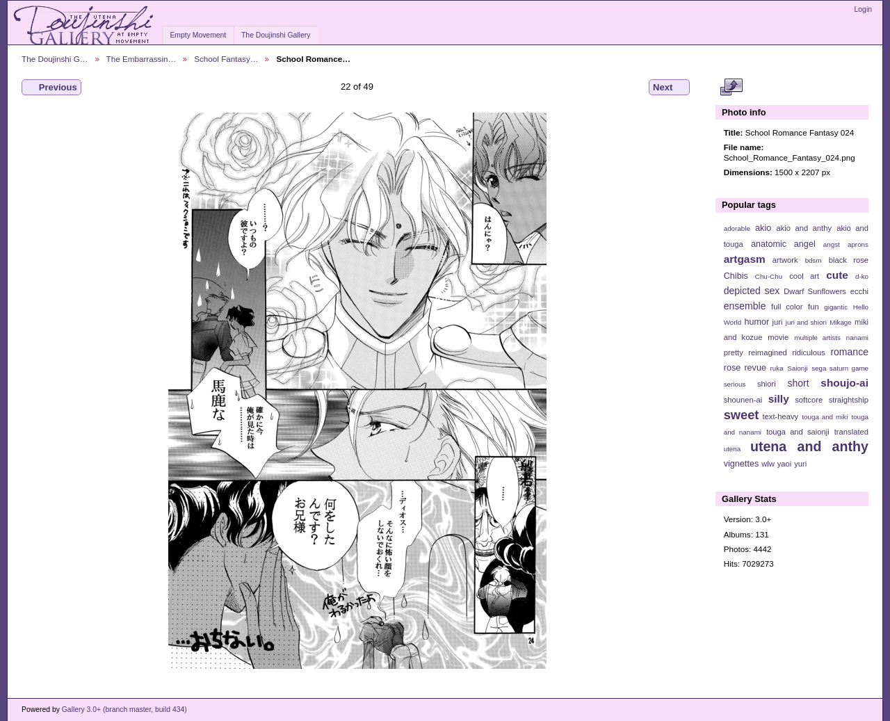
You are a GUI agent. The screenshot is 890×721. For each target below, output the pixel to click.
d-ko (861, 276)
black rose (848, 260)
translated (851, 432)
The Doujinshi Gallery (275, 35)
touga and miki (825, 417)
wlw (768, 464)
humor (756, 322)
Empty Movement (198, 35)
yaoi (784, 464)
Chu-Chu (768, 276)
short (798, 383)
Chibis (736, 276)
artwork (785, 260)
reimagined (767, 352)
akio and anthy (804, 228)
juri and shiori (806, 322)
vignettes (741, 464)
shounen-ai (743, 400)
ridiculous (808, 352)
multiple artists (817, 337)
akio (763, 228)
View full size (731, 87)
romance (849, 351)
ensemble (745, 305)
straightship (848, 400)
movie (778, 337)
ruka (777, 368)
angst (831, 244)
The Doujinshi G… (55, 58)
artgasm (745, 259)
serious (735, 384)
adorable (737, 228)
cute (837, 275)
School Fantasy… (226, 58)
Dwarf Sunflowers (815, 291)
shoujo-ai (844, 383)
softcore (809, 400)
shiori (766, 384)
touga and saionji (798, 432)
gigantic (836, 307)
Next (669, 87)
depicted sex (752, 290)
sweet (741, 414)
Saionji (797, 368)
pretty (733, 352)
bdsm (813, 260)
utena (732, 449)
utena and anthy (809, 446)
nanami (857, 337)
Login (863, 9)
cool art (804, 276)
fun (813, 306)
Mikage (841, 322)
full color (786, 306)
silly (778, 399)
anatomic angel (783, 244)
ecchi (859, 291)
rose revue (745, 368)
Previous (51, 87)
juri (777, 322)
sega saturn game (839, 368)
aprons (858, 244)
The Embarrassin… (141, 58)
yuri (800, 464)
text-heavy (780, 416)
